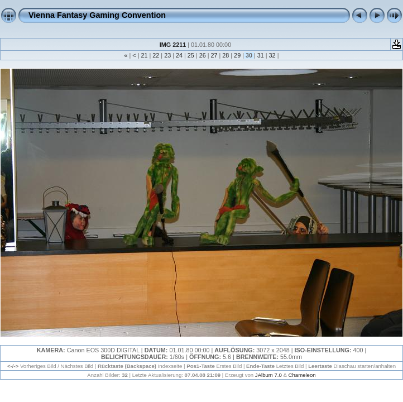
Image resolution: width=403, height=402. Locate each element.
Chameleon (302, 375)
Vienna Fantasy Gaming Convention (97, 15)
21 (145, 55)
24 (179, 55)
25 (191, 55)
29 (237, 55)
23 (167, 55)
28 (225, 55)
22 (156, 55)
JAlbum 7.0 (268, 375)
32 (272, 55)
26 (203, 55)
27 (214, 55)
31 (261, 55)
